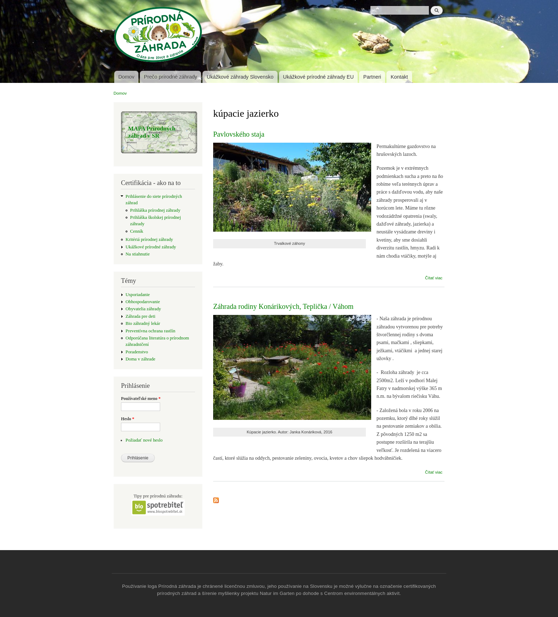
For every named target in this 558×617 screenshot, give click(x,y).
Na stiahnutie (138, 254)
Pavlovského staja (238, 134)
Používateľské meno (140, 398)
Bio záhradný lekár (143, 323)
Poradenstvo (137, 351)
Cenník (136, 231)
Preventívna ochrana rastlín (150, 330)
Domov (126, 77)
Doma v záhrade (141, 359)
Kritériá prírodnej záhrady (149, 239)
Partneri (372, 77)
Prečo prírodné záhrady (170, 77)
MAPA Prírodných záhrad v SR (151, 132)
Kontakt (399, 77)
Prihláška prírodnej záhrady (155, 210)
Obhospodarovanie (143, 301)
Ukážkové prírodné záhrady (151, 246)
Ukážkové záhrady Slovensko (240, 77)
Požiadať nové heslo (144, 440)
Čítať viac (433, 278)
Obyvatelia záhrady (143, 308)
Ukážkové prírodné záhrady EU (318, 77)
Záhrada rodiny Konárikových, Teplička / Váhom (283, 306)
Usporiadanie (138, 294)
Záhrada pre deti (141, 316)
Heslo (127, 418)
